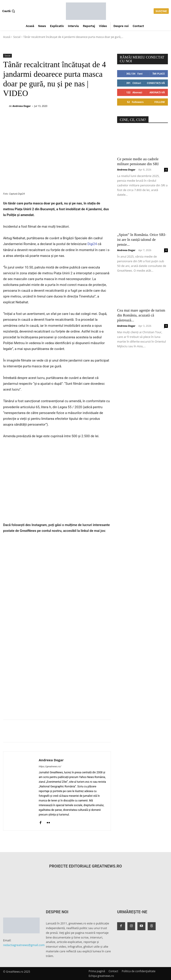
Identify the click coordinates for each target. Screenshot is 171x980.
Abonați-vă (157, 92)
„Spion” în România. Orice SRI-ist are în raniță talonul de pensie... (141, 240)
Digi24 (92, 244)
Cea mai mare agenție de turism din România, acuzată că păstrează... (141, 315)
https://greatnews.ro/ (50, 766)
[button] (9, 11)
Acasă (6, 37)
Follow (159, 102)
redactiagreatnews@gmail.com (24, 945)
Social (16, 37)
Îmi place (159, 73)
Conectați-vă (156, 83)
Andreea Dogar (21, 106)
